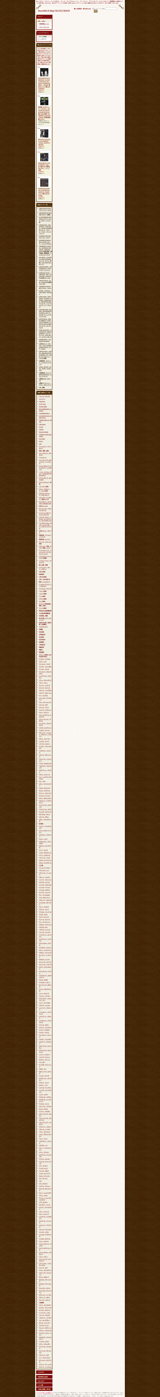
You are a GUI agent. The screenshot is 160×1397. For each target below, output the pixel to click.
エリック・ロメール (44, 688)
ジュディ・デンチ (44, 1032)
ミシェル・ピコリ (44, 1341)
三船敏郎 (41, 1302)
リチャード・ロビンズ (45, 900)
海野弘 (41, 649)
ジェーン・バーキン (44, 996)
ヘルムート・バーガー (45, 1317)
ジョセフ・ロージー (44, 730)
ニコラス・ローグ (44, 741)
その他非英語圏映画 (44, 613)
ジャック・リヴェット (45, 710)
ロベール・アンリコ (44, 795)
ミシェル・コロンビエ (45, 885)
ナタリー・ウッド (44, 1082)
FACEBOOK (41, 1372)
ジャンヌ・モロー (44, 1025)
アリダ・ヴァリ (43, 914)
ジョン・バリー (43, 839)
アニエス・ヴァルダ (44, 659)
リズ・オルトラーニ (44, 897)
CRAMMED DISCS (44, 413)
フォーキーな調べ (44, 486)
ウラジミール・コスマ (45, 809)
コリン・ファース (44, 1211)
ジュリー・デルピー (44, 1030)
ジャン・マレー (43, 1256)
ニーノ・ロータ (43, 850)
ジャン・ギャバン (44, 1241)
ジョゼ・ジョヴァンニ (45, 728)
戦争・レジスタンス (44, 582)
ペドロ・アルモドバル (45, 763)
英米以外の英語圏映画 (45, 610)
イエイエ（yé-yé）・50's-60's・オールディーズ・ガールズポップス (45, 518)
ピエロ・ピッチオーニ (45, 863)
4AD (40, 444)
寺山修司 (41, 637)
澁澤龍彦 (41, 642)
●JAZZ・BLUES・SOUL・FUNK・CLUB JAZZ (45, 368)
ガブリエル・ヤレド (44, 814)
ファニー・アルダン (44, 1111)
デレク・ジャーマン (44, 739)
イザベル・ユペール (44, 929)
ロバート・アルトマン (45, 793)
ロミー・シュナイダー (45, 1193)
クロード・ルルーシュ (45, 693)
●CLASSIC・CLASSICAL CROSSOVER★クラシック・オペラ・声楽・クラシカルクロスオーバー (45, 261)
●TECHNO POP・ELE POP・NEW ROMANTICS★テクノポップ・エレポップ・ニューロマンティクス (45, 313)
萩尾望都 (41, 652)
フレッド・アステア (44, 1315)
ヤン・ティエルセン (44, 895)
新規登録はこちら (44, 24)
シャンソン (42, 399)
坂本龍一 (41, 823)
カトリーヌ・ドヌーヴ (45, 964)
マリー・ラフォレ (44, 1152)
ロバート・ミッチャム (45, 1367)
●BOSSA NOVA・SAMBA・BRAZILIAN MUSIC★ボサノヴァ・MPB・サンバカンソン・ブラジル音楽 (45, 355)
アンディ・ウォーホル (45, 666)
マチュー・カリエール (45, 1330)
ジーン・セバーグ (44, 993)
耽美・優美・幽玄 (44, 451)
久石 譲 (41, 865)
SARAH (41, 429)
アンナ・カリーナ (44, 917)
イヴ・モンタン (43, 1202)
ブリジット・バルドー (45, 1127)
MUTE (41, 441)
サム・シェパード (44, 1214)
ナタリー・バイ (43, 1085)
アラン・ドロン (43, 1195)
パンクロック (42, 457)
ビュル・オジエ (43, 1109)
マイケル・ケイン (44, 1325)
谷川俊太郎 (42, 639)
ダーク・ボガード (44, 1277)
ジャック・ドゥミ (44, 707)
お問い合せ (88, 8)
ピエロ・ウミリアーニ (45, 860)
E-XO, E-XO (42, 404)
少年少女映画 (42, 577)
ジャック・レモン (44, 1232)
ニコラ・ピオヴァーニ (45, 852)
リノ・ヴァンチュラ (44, 1357)
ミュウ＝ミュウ (43, 1168)
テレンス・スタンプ (44, 1300)
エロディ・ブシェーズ (45, 952)
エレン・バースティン (45, 950)
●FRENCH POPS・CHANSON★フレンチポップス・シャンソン (45, 268)
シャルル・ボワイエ (44, 1239)
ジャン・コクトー (44, 712)
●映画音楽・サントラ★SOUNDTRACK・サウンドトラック (45, 374)
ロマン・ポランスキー (45, 798)
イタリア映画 (42, 593)
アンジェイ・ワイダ (44, 664)
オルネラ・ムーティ (44, 959)
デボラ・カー (42, 1069)
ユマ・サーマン (43, 1178)
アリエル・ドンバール (45, 912)
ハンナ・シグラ (43, 1094)
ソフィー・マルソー (44, 1054)
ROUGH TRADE (43, 432)
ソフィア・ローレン (44, 1057)
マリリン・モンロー (44, 1159)
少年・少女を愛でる (44, 579)
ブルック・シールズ (44, 1129)
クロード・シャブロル (45, 690)
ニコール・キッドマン (45, 1087)
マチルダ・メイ (43, 1145)
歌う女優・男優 (43, 565)
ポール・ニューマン (44, 1323)
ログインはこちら (44, 27)
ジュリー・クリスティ (45, 1027)
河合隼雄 (41, 632)
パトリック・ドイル (44, 857)
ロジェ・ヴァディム (44, 790)
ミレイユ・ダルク (44, 1171)
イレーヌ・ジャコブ (44, 932)
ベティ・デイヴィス (44, 1132)
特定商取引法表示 (43, 1377)
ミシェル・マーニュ (44, 887)
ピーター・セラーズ (44, 1310)
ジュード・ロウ (43, 1268)
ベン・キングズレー (44, 1320)
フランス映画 (42, 591)
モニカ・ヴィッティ (44, 1176)
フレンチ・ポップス (44, 396)
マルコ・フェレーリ (44, 774)
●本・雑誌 (42, 387)
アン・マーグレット (44, 922)
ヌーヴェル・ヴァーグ (45, 588)
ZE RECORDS (43, 406)
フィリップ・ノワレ (44, 1312)
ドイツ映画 (42, 596)
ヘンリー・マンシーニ (45, 879)
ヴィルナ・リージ (44, 1104)
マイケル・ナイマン (44, 882)
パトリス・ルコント (44, 744)
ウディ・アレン (43, 683)
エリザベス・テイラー (45, 947)
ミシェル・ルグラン (44, 890)
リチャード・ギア (44, 1355)
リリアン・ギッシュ (44, 1186)
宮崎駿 (41, 629)
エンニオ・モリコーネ (45, 812)
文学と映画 (42, 571)
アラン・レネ (42, 661)
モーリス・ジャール (44, 892)
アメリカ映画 (42, 608)
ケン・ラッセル (43, 695)
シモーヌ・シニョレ (44, 1005)
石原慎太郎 (42, 634)
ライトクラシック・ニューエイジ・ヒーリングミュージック (45, 552)
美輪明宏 (41, 647)
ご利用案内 (79, 8)
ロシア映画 (42, 601)
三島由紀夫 (42, 644)
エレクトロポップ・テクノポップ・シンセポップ (45, 467)
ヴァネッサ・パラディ (45, 1097)
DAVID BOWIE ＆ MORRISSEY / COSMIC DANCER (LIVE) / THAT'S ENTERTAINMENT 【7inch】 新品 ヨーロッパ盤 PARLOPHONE (44, 83)
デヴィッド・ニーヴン (45, 1295)
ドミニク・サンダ (44, 1076)
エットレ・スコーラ (44, 685)
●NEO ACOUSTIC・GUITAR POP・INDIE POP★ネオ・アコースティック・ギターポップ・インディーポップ (45, 333)
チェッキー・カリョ (44, 1288)
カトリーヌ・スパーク (45, 962)
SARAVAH (42, 401)
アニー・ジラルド (44, 907)
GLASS (41, 427)
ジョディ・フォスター (45, 1039)
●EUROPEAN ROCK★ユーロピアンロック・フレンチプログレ (45, 242)
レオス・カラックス (44, 788)
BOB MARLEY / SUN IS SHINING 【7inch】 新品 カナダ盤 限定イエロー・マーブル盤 (44, 166)
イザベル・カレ (43, 927)
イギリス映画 (42, 599)
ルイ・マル (42, 781)
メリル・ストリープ (44, 1173)
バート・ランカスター (45, 1305)
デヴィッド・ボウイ (44, 1297)
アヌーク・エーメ (44, 909)
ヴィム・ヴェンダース (45, 680)
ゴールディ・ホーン (44, 982)
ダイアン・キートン (44, 1059)
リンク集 (40, 1385)
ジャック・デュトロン (45, 1229)
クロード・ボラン (44, 817)
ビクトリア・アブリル (45, 1106)
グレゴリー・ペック (44, 1205)
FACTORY (42, 439)
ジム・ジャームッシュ (45, 702)
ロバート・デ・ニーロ (45, 1364)
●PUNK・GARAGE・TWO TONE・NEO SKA (45, 292)
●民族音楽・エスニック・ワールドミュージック (45, 362)
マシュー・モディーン (45, 1328)
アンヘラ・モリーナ (44, 919)
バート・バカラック (44, 855)
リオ (40, 1181)
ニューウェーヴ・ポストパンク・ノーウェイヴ (45, 461)
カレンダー (41, 1381)
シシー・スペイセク (44, 1003)
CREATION (42, 424)
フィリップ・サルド (44, 868)
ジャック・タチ (43, 705)
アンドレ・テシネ (44, 669)
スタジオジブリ (43, 627)
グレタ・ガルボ (43, 980)
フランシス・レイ (44, 870)
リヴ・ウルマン (43, 1183)
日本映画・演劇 (43, 615)
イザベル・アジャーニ (45, 924)
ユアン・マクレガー (44, 1344)
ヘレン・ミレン (43, 1138)
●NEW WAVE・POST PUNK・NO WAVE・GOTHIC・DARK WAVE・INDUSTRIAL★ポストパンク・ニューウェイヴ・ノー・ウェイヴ (45, 302)
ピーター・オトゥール (45, 1307)
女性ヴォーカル (43, 506)
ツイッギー (42, 1062)
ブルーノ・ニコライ (44, 877)
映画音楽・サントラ (44, 539)
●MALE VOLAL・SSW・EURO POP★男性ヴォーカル (45, 282)
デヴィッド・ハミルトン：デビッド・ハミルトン (45, 734)
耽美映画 (41, 574)
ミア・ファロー (43, 1166)
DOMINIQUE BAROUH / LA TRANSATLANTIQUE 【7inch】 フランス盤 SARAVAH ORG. (44, 192)
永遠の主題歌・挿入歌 (44, 1389)
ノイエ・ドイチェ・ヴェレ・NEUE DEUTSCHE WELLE (45, 473)
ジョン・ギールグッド (45, 1270)
